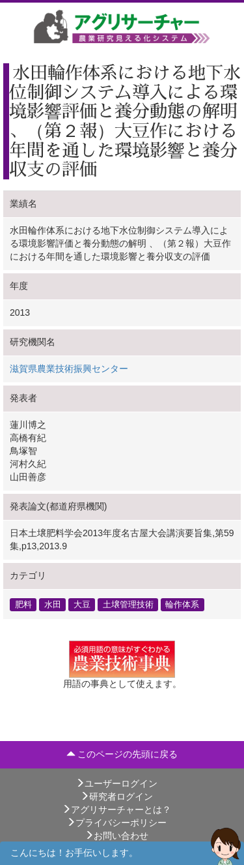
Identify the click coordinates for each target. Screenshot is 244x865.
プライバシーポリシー (116, 822)
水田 (52, 604)
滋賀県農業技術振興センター (69, 368)
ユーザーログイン (116, 783)
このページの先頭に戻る (122, 754)
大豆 (82, 604)
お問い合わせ (116, 835)
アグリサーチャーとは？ (116, 809)
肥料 (23, 604)
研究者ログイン (116, 796)
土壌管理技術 (128, 604)
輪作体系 (182, 604)
